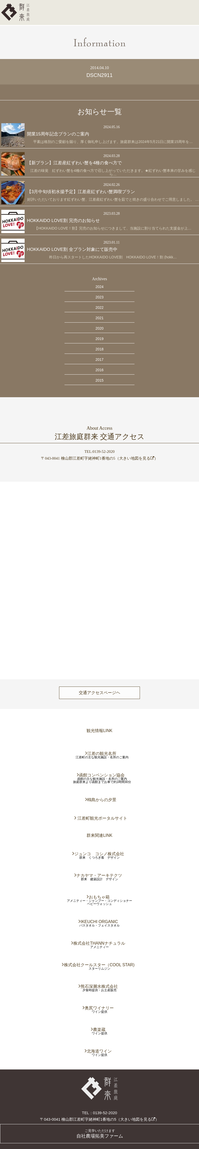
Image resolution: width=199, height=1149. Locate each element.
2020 (99, 328)
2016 (99, 370)
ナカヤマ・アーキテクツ (99, 875)
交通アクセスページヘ (99, 692)
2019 (99, 339)
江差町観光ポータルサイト (102, 818)
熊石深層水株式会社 (99, 986)
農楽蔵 (99, 1029)
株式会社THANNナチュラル (99, 943)
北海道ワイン (99, 1051)
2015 (99, 380)
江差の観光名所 (102, 753)
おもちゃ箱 (99, 897)
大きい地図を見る (136, 458)
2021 (99, 318)
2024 (99, 287)
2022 (99, 307)
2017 (99, 359)
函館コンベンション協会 (102, 775)
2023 (99, 297)
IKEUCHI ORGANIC (99, 921)
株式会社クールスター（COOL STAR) (99, 965)
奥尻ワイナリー (99, 1008)
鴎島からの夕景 (102, 800)
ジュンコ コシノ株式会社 (99, 854)
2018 (99, 349)
